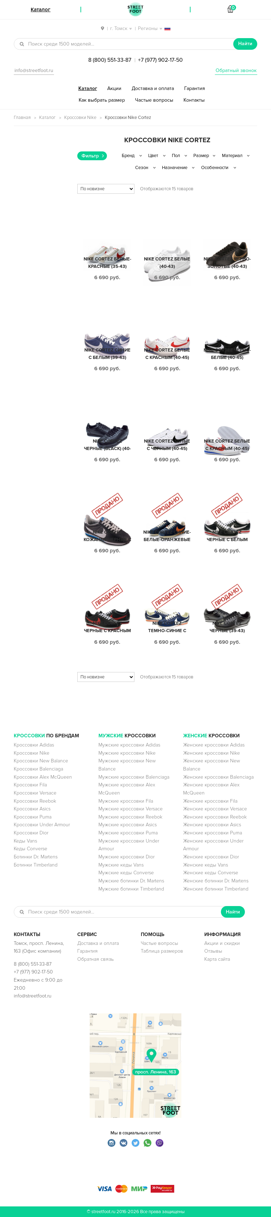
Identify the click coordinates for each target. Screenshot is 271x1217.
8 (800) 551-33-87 (109, 60)
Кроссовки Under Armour (42, 825)
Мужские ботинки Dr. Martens (131, 881)
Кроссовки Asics (32, 809)
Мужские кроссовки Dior (126, 857)
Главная (22, 117)
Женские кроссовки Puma (212, 833)
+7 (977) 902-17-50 (160, 60)
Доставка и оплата (153, 88)
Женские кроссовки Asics (212, 825)
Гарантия (194, 88)
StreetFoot (135, 9)
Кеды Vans (25, 841)
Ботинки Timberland (36, 865)
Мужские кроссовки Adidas (129, 745)
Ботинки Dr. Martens (36, 857)
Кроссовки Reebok (35, 801)
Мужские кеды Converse (126, 873)
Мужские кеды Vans (121, 865)
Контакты (194, 100)
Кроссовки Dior (31, 833)
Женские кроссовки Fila (210, 801)
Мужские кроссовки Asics (127, 825)
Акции (114, 88)
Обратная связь (95, 959)
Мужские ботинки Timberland (131, 889)
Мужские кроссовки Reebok (130, 817)
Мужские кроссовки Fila (125, 801)
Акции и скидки (222, 943)
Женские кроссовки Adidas (214, 745)
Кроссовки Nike (80, 117)
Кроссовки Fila (30, 785)
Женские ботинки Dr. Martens (215, 881)
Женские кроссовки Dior (211, 857)
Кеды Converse (30, 849)
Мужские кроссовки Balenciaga (133, 777)
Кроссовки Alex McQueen (43, 777)
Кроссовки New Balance (41, 761)
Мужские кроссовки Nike (127, 753)
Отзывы (213, 951)
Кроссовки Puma (33, 817)
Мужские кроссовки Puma (128, 833)
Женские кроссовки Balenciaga (218, 777)
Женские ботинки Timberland (215, 889)
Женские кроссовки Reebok (215, 817)
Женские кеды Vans (205, 865)
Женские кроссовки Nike (211, 753)
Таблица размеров (162, 951)
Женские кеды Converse (210, 873)
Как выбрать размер (102, 100)
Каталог (87, 88)
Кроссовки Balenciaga (38, 769)
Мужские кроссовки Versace (130, 809)
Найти (245, 44)
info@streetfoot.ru (33, 70)
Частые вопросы (154, 100)
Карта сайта (217, 959)
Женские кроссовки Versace (215, 809)
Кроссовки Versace (35, 793)
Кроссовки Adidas (34, 745)
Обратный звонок (236, 70)
